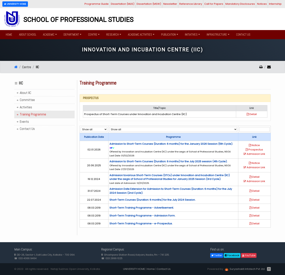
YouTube (248, 255)
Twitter (216, 255)
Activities (24, 107)
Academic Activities (140, 34)
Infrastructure (217, 34)
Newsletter (170, 4)
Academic (48, 34)
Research (112, 34)
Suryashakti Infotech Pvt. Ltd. (244, 269)
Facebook (232, 255)
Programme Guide (97, 4)
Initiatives (191, 34)
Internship (275, 4)
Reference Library (190, 4)
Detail (252, 114)
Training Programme (31, 114)
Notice (254, 145)
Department (71, 34)
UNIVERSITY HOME (134, 269)
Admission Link (254, 154)
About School (27, 34)
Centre (92, 34)
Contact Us (243, 34)
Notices (262, 4)
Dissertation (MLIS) (122, 4)
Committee (25, 100)
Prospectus (254, 149)
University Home (15, 4)
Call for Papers (213, 4)
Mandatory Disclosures (240, 4)
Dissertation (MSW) (149, 4)
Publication (168, 34)
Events (22, 121)
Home (9, 34)
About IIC (23, 93)
